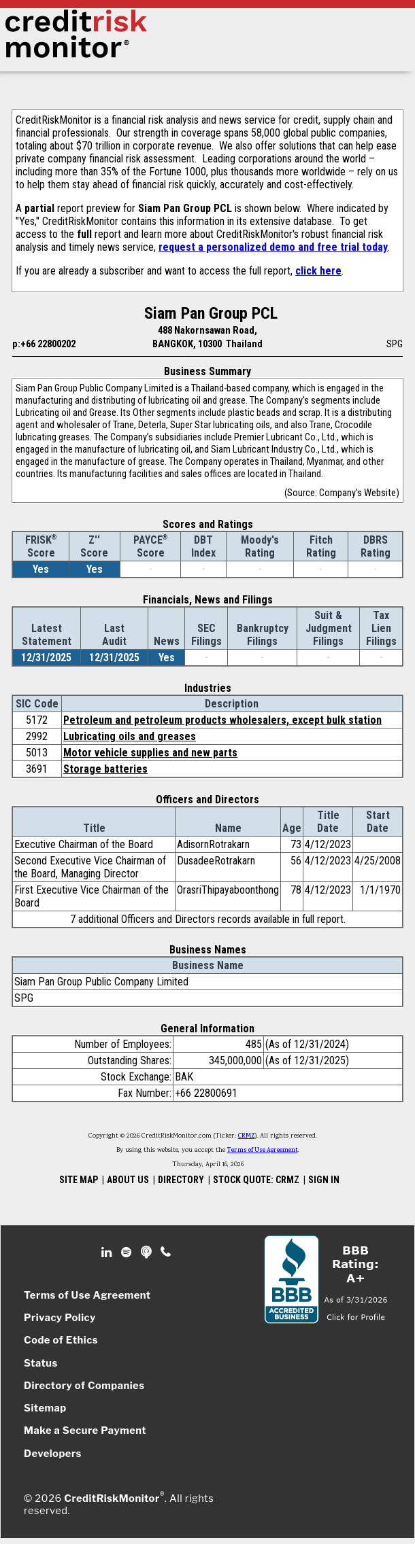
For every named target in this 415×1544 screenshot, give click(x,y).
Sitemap (45, 1408)
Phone (166, 1252)
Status (41, 1363)
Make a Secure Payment (85, 1430)
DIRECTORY (181, 1179)
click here (318, 270)
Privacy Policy (60, 1318)
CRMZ (246, 1136)
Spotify (127, 1252)
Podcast (147, 1252)
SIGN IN (323, 1179)
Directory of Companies (84, 1386)
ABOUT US (128, 1179)
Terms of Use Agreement (262, 1150)
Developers (53, 1454)
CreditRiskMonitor (111, 1498)
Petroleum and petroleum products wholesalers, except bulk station (222, 720)
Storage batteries (105, 768)
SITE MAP (78, 1179)
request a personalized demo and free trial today (273, 247)
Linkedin (108, 1252)
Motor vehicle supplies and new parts (150, 752)
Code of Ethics (61, 1340)
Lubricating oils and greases (129, 736)
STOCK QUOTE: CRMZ (256, 1179)
